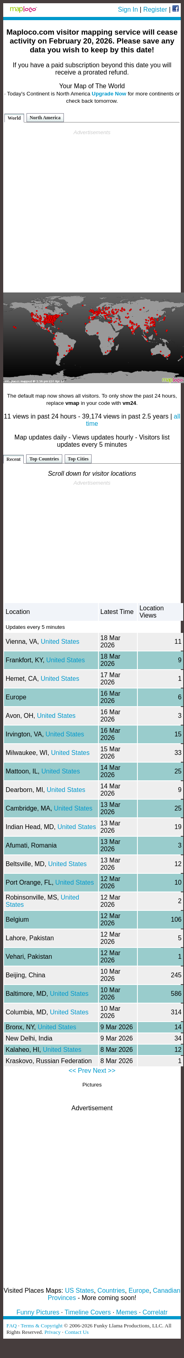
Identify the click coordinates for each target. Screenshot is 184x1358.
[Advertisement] (90, 211)
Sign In (128, 9)
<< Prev (80, 1070)
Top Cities (78, 459)
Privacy (52, 1332)
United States (60, 641)
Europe (139, 1290)
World (14, 118)
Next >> (104, 1070)
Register (155, 9)
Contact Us (77, 1332)
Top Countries (44, 459)
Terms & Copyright (41, 1326)
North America (45, 117)
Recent (13, 459)
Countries (111, 1290)
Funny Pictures (37, 1312)
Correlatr (155, 1312)
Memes (126, 1312)
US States (79, 1290)
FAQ (11, 1326)
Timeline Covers (88, 1312)
